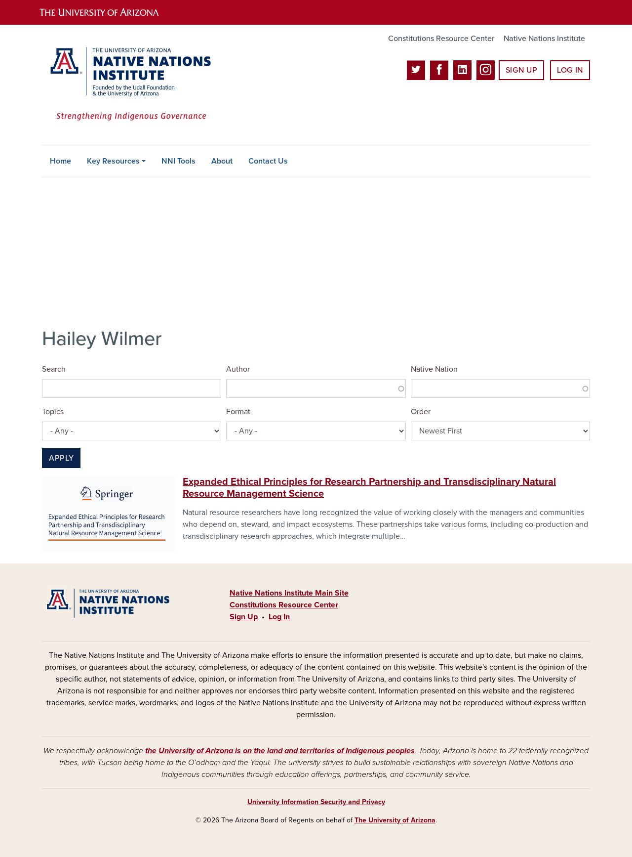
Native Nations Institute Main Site (289, 593)
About (222, 161)
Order (421, 412)
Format (238, 412)
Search (54, 369)
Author (238, 369)
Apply (61, 458)
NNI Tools (178, 161)
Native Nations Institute (544, 38)
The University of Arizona (395, 820)
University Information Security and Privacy (316, 802)
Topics (53, 412)
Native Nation (434, 369)
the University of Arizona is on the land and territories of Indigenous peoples (280, 751)
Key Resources (113, 161)
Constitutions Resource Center (441, 38)
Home (60, 161)
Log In (570, 70)
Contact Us (268, 161)
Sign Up (521, 70)
